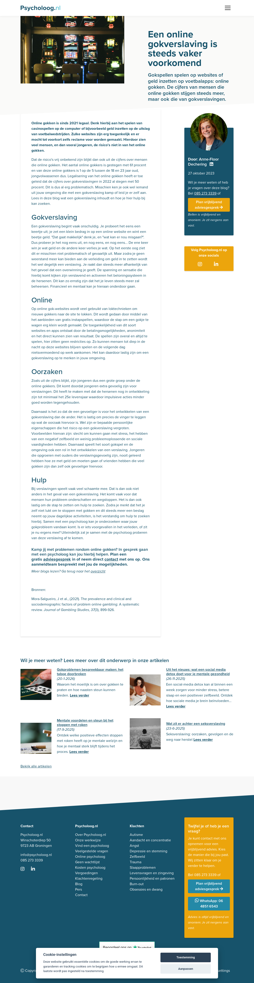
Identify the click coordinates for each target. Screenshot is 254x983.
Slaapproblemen (143, 867)
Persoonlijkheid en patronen (152, 878)
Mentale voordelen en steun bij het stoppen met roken (85, 722)
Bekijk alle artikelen (36, 766)
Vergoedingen (86, 873)
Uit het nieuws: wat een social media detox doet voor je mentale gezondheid (198, 671)
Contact (81, 894)
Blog (78, 884)
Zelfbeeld (137, 856)
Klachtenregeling (88, 878)
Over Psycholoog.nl (90, 834)
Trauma (135, 862)
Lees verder (79, 695)
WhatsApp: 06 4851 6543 (209, 903)
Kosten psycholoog (90, 867)
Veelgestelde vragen (91, 851)
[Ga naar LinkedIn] (217, 264)
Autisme (136, 834)
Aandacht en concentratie (150, 840)
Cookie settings (217, 970)
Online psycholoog (90, 856)
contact (111, 559)
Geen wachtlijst (87, 862)
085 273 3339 (205, 193)
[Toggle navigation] (228, 8)
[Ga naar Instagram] (201, 264)
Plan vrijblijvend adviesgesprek (209, 204)
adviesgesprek (57, 559)
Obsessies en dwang (146, 889)
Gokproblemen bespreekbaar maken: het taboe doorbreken (90, 671)
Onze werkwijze (88, 840)
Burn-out (137, 884)
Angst (134, 845)
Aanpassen (185, 968)
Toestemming (185, 957)
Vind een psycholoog (92, 845)
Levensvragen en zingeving (152, 873)
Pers (78, 889)
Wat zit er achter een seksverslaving (195, 723)
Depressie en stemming (148, 851)
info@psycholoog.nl (36, 854)
